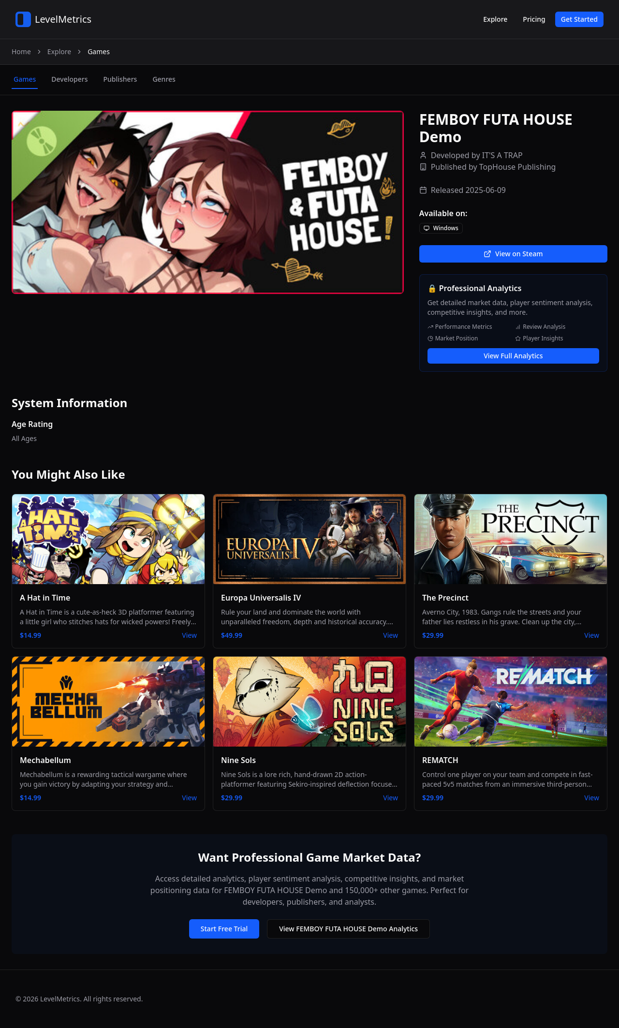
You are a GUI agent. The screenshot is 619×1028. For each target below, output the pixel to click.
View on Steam (513, 253)
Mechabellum (45, 760)
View (189, 635)
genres (163, 79)
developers (69, 79)
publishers (120, 79)
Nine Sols (238, 760)
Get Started (579, 19)
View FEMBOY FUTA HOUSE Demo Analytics (348, 928)
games (25, 79)
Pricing (534, 19)
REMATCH (440, 760)
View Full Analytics (513, 355)
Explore (495, 19)
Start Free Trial (224, 928)
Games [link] (99, 51)
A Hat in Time (45, 597)
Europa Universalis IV (261, 597)
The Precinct (445, 597)
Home (21, 51)
